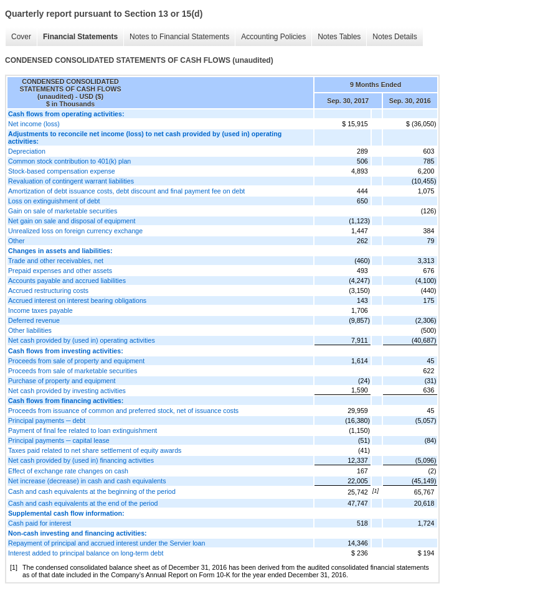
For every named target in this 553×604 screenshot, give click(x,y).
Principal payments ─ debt (46, 420)
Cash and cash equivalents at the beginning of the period (92, 491)
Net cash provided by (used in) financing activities (81, 460)
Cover (21, 36)
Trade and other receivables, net (55, 260)
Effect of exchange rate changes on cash (68, 471)
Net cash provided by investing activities (67, 390)
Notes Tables (339, 36)
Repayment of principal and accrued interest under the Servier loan (106, 543)
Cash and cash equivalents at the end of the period (83, 503)
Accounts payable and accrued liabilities (67, 280)
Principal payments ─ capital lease (59, 440)
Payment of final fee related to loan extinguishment (82, 430)
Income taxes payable (40, 310)
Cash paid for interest (39, 523)
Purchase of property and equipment (61, 380)
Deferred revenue (34, 320)
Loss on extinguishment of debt (54, 201)
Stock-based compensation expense (61, 171)
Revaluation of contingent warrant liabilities (71, 181)
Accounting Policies (273, 36)
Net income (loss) (34, 124)
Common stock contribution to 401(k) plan (69, 161)
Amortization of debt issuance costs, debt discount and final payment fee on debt (126, 191)
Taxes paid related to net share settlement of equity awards (94, 450)
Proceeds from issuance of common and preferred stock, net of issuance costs (123, 410)
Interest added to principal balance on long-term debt (85, 553)
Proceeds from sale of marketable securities (72, 370)
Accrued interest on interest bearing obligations (77, 300)
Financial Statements (80, 36)
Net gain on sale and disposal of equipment (71, 221)
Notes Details (394, 36)
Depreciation (26, 151)
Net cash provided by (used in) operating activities (81, 340)
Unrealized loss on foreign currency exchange (75, 231)
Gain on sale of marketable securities (62, 211)
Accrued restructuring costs (48, 290)
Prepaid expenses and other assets (60, 270)
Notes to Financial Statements (179, 36)
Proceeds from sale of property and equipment (76, 361)
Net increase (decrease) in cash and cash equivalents (87, 481)
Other (16, 240)
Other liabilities (30, 330)
